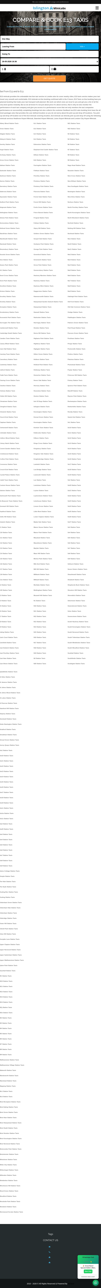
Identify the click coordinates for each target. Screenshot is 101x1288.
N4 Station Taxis (73, 139)
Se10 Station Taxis (74, 427)
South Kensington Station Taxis (79, 627)
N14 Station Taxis (40, 627)
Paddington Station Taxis (77, 317)
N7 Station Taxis (73, 149)
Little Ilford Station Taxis (42, 511)
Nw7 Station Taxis (74, 281)
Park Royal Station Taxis (76, 328)
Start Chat (88, 1271)
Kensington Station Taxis (43, 422)
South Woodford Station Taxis (78, 648)
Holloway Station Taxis (42, 370)
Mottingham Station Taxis (43, 590)
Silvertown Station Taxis (76, 600)
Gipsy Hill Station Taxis (42, 228)
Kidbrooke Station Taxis (42, 433)
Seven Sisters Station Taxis (77, 569)
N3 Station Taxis (73, 134)
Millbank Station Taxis (41, 574)
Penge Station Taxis (75, 343)
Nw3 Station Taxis (74, 260)
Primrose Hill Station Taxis (77, 375)
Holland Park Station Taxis (43, 364)
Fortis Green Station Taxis (43, 207)
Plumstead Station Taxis (76, 364)
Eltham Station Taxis (41, 155)
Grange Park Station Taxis (43, 249)
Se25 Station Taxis (74, 511)
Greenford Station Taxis (42, 254)
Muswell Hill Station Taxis (43, 595)
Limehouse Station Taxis (42, 501)
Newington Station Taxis (76, 191)
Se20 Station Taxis (74, 485)
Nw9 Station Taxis (74, 291)
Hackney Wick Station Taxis (44, 286)
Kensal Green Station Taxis (43, 417)
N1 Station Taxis (39, 600)
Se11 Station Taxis (74, 433)
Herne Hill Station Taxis (42, 333)
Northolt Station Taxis (75, 223)
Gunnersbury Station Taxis (43, 270)
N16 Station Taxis (40, 637)
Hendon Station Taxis (41, 328)
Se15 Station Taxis (74, 454)
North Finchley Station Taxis (78, 207)
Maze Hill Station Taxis (42, 553)
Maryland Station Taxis (42, 538)
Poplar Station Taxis (75, 370)
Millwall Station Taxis (41, 579)
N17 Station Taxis (40, 642)
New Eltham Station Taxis (77, 181)
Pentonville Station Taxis (76, 349)
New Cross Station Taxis (76, 176)
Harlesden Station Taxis (42, 317)
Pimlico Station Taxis (75, 354)
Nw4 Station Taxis (74, 265)
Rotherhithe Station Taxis (77, 406)
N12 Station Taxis (40, 616)
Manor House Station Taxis (43, 527)
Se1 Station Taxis (74, 422)
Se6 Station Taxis (74, 543)
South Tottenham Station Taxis (79, 637)
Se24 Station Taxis (74, 506)
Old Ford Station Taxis (76, 301)
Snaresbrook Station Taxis (77, 606)
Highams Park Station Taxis (43, 338)
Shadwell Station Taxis (76, 579)
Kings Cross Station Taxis (43, 443)
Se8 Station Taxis (74, 553)
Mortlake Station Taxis (42, 585)
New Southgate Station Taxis (78, 186)
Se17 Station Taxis (74, 464)
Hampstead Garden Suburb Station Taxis (48, 301)
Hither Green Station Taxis (43, 354)
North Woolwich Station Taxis (78, 218)
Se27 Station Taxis (74, 522)
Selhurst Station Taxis (75, 564)
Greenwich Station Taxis (42, 260)
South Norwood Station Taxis (78, 632)
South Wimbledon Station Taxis (79, 642)
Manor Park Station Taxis (43, 532)
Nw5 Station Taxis (74, 270)
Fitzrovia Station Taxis (42, 191)
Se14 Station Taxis (74, 448)
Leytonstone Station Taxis (43, 496)
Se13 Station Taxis (74, 443)
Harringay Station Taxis (42, 322)
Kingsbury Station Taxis (42, 448)
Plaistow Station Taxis (75, 359)
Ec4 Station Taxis (40, 139)
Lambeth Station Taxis (42, 464)
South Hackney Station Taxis (78, 621)
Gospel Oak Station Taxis (43, 239)
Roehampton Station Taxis (77, 401)
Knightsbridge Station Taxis (44, 459)
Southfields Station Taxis (76, 658)
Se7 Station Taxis (74, 548)
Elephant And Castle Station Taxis (46, 149)
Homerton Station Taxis (42, 375)
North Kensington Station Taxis (79, 212)
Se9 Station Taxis (74, 558)
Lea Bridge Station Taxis (42, 469)
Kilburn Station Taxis (41, 438)
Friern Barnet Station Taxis (43, 212)
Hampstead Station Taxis (43, 307)
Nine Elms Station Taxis (76, 197)
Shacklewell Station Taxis (77, 574)
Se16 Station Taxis (74, 459)
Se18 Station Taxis (74, 469)
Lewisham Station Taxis (42, 485)
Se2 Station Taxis (74, 480)
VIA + (82, 46)
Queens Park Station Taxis (77, 385)
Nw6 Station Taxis (74, 275)
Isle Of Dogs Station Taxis (43, 401)
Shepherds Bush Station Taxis (78, 585)
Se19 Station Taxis (74, 475)
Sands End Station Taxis (76, 417)
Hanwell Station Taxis (41, 312)
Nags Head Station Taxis (76, 165)
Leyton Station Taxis (41, 490)
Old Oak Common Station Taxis (79, 307)
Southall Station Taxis (75, 653)
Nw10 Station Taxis (74, 244)
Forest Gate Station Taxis (43, 197)
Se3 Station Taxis (74, 527)
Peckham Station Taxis (76, 338)
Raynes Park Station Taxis (77, 396)
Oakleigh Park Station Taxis (77, 296)
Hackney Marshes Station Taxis (45, 275)
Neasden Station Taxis (76, 170)
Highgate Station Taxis (42, 349)
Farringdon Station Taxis (42, 165)
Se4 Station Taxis (74, 532)
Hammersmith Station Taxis (43, 296)
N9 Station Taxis (73, 160)
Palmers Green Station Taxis (78, 322)
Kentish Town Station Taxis (43, 427)
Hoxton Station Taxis (41, 396)
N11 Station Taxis (40, 611)
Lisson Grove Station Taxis (43, 506)
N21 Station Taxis (74, 123)
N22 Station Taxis (74, 128)
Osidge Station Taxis (75, 312)
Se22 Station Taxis (74, 496)
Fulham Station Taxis (41, 223)
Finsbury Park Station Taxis (43, 186)
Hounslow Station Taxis (42, 391)
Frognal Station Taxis (41, 218)
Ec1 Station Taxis (40, 123)
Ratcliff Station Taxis (75, 391)
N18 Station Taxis (40, 648)
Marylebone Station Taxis (43, 543)
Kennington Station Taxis (43, 412)
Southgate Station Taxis (76, 663)
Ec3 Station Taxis (40, 134)
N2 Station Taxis (39, 658)
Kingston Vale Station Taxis (43, 454)
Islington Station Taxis (42, 406)
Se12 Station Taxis (74, 438)
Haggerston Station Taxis (43, 291)
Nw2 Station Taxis (74, 254)
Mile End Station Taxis (42, 564)
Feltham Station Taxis (41, 170)
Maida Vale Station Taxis (42, 522)
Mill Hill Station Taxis (41, 569)
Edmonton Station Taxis (42, 144)
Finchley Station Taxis (41, 176)
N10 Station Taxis (40, 606)
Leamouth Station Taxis (42, 475)
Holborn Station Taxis (41, 359)
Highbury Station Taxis (42, 343)
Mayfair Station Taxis (41, 548)
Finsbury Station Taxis (42, 181)
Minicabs (49, 7)
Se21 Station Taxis (74, 490)
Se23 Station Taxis (74, 501)
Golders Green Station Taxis (44, 233)
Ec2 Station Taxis (40, 128)
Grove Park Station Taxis (42, 265)
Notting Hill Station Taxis (76, 228)
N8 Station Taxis (73, 155)
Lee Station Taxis (40, 480)
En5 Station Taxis (40, 160)
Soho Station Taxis (74, 611)
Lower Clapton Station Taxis (44, 517)
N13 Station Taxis (40, 621)
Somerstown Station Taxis (77, 616)
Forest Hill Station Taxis (42, 202)
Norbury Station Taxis (75, 202)
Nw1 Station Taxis (74, 239)
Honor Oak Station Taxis (42, 380)
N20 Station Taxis (40, 663)
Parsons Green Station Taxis (78, 333)
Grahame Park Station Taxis (44, 244)
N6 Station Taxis (73, 144)
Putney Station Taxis (75, 380)
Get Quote (49, 78)
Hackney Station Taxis (42, 281)
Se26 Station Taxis (74, 517)
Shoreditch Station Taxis (76, 595)
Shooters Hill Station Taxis (77, 590)
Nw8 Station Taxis (74, 286)
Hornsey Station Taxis (41, 385)
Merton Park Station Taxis (43, 558)
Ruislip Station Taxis (75, 412)
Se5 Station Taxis (74, 538)
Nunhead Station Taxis (76, 233)
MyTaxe (71, 1284)
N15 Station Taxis (40, 632)
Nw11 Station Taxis (74, 249)
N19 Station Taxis (40, 653)
